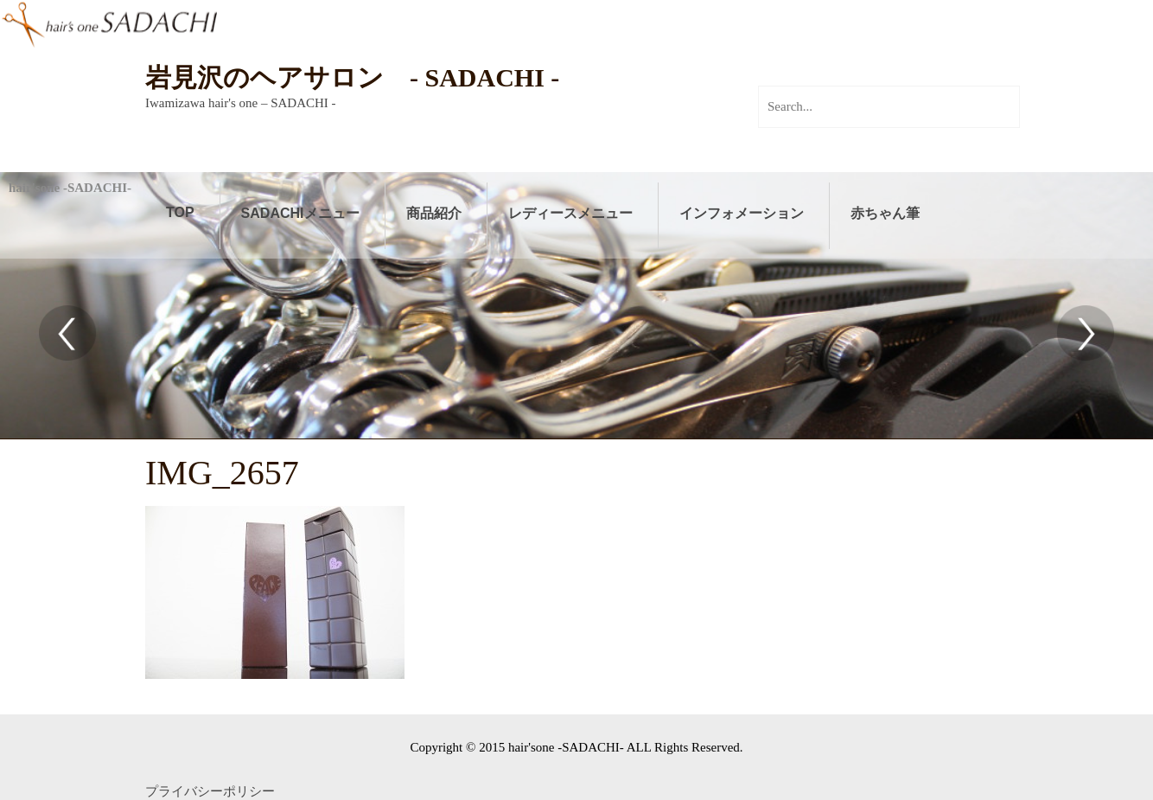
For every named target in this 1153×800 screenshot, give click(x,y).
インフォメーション (741, 213)
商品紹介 (434, 213)
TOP (180, 212)
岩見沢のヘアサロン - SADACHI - (352, 77)
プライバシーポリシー (210, 791)
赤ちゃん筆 (885, 213)
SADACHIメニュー (300, 213)
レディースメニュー (570, 213)
